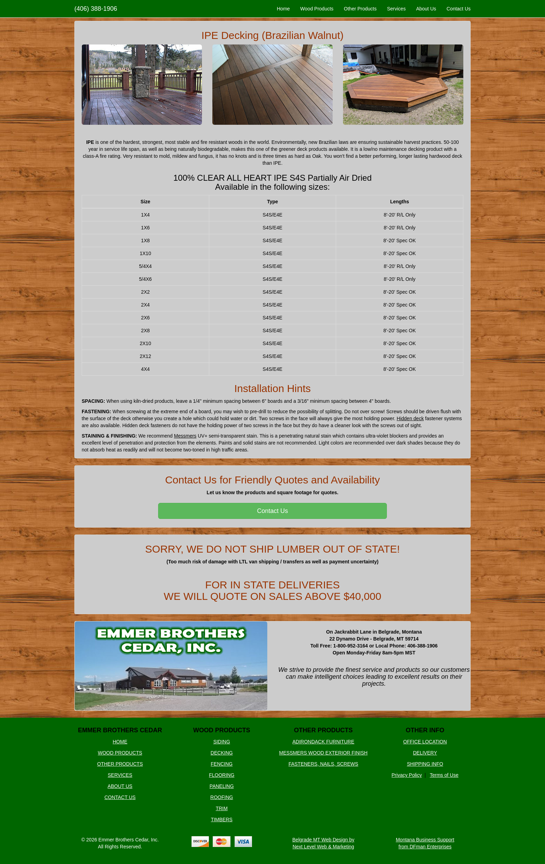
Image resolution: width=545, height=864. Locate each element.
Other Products (360, 8)
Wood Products (316, 8)
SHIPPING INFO (425, 764)
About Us (426, 8)
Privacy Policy (407, 775)
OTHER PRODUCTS (120, 764)
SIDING (221, 741)
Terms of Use (444, 775)
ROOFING (221, 797)
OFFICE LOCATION (425, 741)
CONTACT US (120, 797)
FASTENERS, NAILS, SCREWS (323, 764)
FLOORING (221, 775)
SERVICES (120, 775)
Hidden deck (410, 418)
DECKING (222, 753)
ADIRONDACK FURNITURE (323, 741)
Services (396, 8)
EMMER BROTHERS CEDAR (120, 730)
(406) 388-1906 (95, 8)
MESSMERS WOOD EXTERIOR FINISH (323, 753)
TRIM (222, 808)
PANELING (222, 786)
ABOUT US (120, 786)
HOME (120, 741)
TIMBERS (222, 819)
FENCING (222, 764)
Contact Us (459, 8)
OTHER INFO (425, 730)
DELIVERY (425, 753)
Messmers (185, 436)
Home (283, 8)
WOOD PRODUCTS (120, 753)
